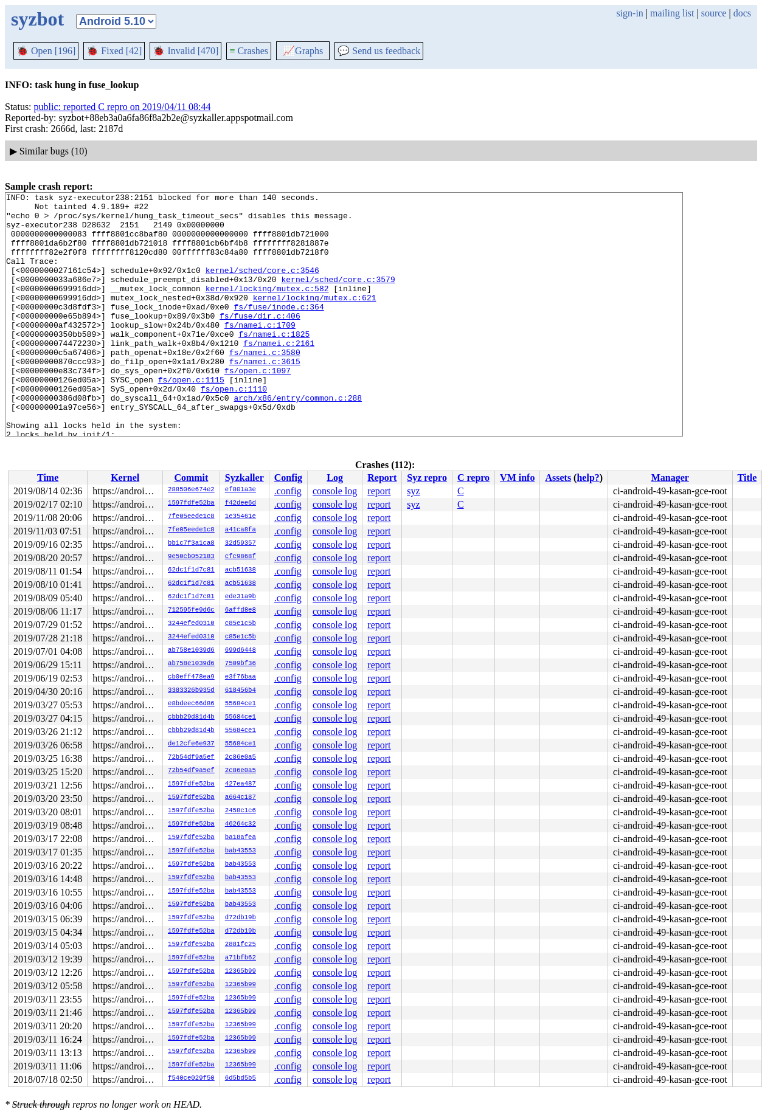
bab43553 (240, 851)
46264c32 (240, 824)
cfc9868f (240, 557)
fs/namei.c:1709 (260, 352)
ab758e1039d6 (191, 650)
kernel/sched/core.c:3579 (338, 297)
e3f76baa (240, 677)
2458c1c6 (240, 811)
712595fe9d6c (191, 610)
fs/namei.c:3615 (264, 395)
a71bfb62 (240, 958)
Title (747, 477)
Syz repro (427, 477)
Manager (670, 477)
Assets (558, 477)
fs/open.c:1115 (191, 417)
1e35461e (240, 517)
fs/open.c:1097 (257, 406)
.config (288, 491)
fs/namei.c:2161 (278, 373)
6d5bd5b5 (240, 1078)
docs (742, 13)
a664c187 (240, 797)
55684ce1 (240, 704)
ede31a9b (240, 597)
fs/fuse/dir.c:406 (260, 341)
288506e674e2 (191, 490)
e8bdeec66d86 (191, 704)
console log (335, 491)
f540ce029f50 (191, 1078)
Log (335, 477)
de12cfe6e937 (191, 744)
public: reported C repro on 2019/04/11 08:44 (122, 107)
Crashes (248, 51)
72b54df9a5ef (191, 757)
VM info (517, 477)
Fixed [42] (114, 51)
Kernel (125, 477)
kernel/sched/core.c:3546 (262, 286)
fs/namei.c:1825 (274, 362)
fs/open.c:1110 (234, 428)
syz (413, 491)
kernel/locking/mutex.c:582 (267, 308)
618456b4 (240, 690)
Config (288, 477)
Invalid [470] (185, 51)
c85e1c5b (240, 624)
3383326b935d (191, 690)
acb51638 (240, 570)
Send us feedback (379, 51)
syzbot (37, 19)
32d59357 (240, 543)
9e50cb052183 (191, 557)
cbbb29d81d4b (191, 717)
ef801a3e (240, 490)
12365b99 (240, 971)
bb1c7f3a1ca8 (191, 543)
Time (47, 477)
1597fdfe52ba (191, 503)
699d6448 (240, 650)
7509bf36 (240, 664)
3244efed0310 (191, 624)
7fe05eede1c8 (191, 517)
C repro (473, 477)
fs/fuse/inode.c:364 (279, 330)
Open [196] (45, 51)
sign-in (629, 13)
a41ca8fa (240, 530)
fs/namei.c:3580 (264, 384)
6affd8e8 (240, 610)
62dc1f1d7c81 (191, 570)
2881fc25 (240, 945)
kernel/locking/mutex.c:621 (314, 319)
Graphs (303, 51)
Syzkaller (244, 477)
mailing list (672, 13)
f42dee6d (240, 503)
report (378, 491)
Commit (191, 477)
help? (588, 477)
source (714, 13)
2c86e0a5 (240, 757)
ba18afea (240, 838)
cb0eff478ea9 (191, 677)
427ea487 (240, 784)
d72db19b (240, 918)
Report (382, 477)
